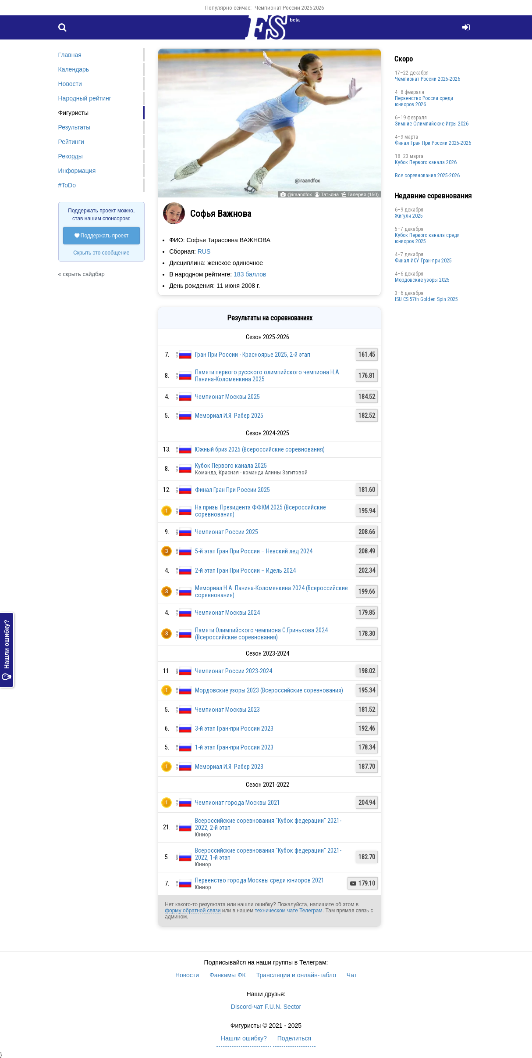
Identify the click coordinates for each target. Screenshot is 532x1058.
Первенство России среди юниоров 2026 (424, 101)
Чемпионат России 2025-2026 (289, 7)
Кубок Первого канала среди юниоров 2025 (427, 238)
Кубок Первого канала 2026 (426, 162)
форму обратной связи (192, 910)
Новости (70, 83)
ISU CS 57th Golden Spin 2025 (426, 299)
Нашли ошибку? (6, 650)
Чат (352, 975)
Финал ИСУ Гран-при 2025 (423, 261)
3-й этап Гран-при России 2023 (234, 728)
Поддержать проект (101, 236)
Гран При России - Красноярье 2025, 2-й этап (252, 354)
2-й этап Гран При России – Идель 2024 (245, 570)
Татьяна (330, 194)
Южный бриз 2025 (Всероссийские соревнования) (260, 449)
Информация (77, 170)
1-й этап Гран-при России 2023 (234, 747)
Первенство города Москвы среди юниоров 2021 (259, 880)
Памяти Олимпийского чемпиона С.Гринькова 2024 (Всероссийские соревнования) (261, 634)
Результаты (74, 127)
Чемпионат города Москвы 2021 (237, 802)
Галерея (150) (363, 194)
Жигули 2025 (409, 216)
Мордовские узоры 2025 (422, 280)
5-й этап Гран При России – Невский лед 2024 (253, 551)
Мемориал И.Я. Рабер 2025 (229, 415)
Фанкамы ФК (227, 975)
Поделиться (294, 1038)
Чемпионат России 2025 (226, 531)
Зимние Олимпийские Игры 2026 (431, 124)
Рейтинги (71, 141)
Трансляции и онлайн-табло (296, 975)
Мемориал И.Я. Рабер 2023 (229, 766)
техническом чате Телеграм (288, 910)
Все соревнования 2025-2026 (427, 175)
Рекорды (70, 156)
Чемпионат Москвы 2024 (227, 612)
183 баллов (250, 274)
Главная (70, 54)
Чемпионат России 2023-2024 (233, 670)
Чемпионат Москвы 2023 (227, 709)
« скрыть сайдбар (81, 274)
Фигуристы (73, 112)
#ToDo (67, 185)
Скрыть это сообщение (101, 253)
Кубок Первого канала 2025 (231, 465)
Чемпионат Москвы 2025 (227, 396)
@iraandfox (299, 194)
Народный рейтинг (84, 98)
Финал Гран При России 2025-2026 (433, 143)
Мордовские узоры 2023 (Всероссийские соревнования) (269, 690)
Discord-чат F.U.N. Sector (266, 1006)
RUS (204, 251)
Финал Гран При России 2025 (232, 489)
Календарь (73, 69)
